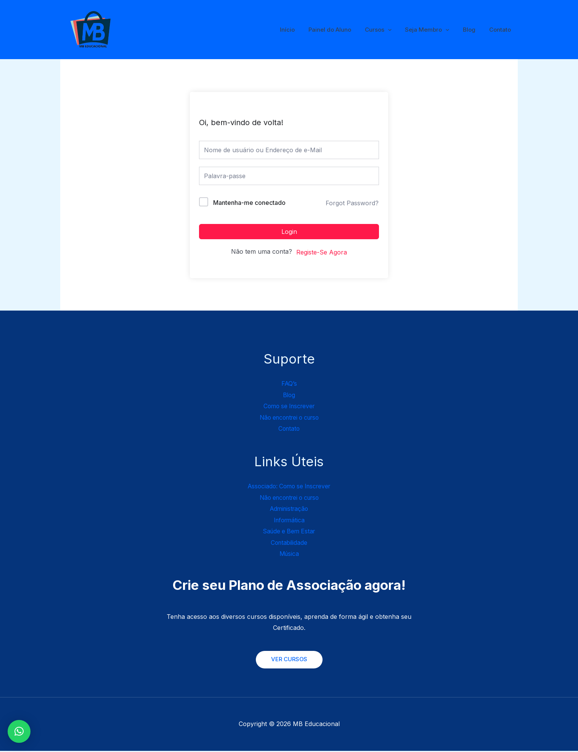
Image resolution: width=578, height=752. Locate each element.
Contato (501, 29)
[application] (395, 29)
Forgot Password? (352, 203)
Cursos (385, 29)
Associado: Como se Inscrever (289, 486)
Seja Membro (433, 29)
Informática (289, 521)
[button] (19, 731)
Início (299, 29)
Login (289, 231)
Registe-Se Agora (321, 252)
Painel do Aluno (339, 29)
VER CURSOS (289, 660)
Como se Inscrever (289, 406)
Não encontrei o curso (289, 417)
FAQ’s (289, 383)
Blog (472, 29)
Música (289, 555)
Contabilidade (289, 543)
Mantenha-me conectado (249, 202)
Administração (289, 509)
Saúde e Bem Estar (289, 532)
